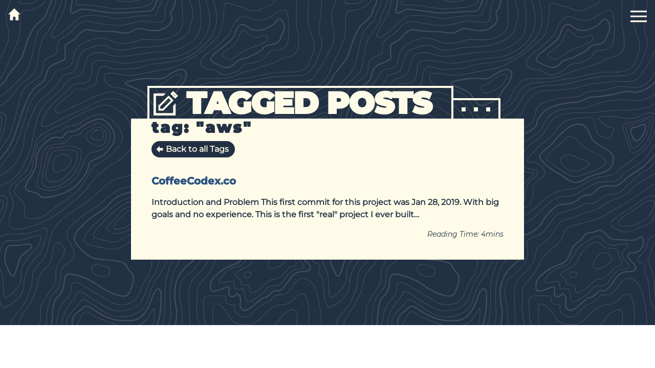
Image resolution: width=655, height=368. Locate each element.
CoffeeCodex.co (193, 181)
